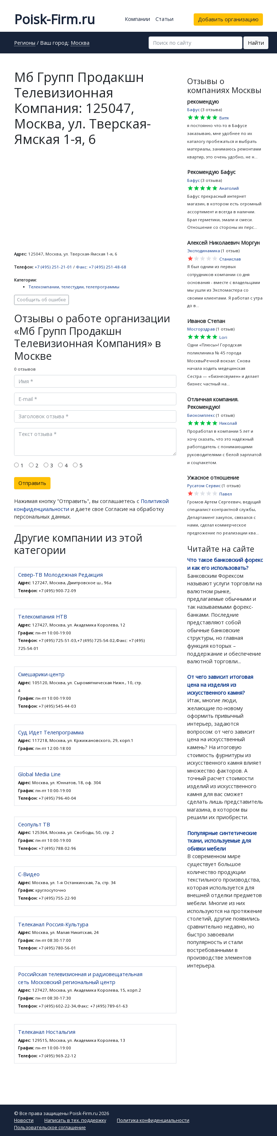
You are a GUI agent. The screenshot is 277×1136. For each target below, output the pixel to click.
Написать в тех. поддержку (75, 1120)
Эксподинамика (203, 250)
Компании (137, 19)
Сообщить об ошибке (41, 300)
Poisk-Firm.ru (54, 19)
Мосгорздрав (201, 329)
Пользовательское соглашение (50, 1127)
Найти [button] (256, 42)
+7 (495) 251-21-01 (53, 267)
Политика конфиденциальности (153, 1120)
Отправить (32, 483)
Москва (80, 43)
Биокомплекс (201, 415)
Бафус (193, 109)
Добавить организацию (228, 19)
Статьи (164, 19)
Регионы (24, 43)
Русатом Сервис (204, 485)
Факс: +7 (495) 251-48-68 (101, 267)
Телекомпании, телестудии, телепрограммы (73, 286)
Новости (24, 1120)
